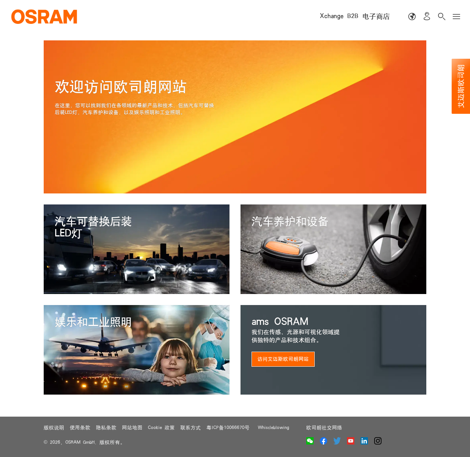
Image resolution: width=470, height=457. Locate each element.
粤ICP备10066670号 (229, 427)
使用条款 (80, 427)
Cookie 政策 (161, 427)
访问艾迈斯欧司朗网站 (283, 359)
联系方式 (190, 427)
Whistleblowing (273, 427)
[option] (235, 116)
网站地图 (132, 427)
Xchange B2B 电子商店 (355, 16)
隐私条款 (106, 427)
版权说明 (54, 427)
